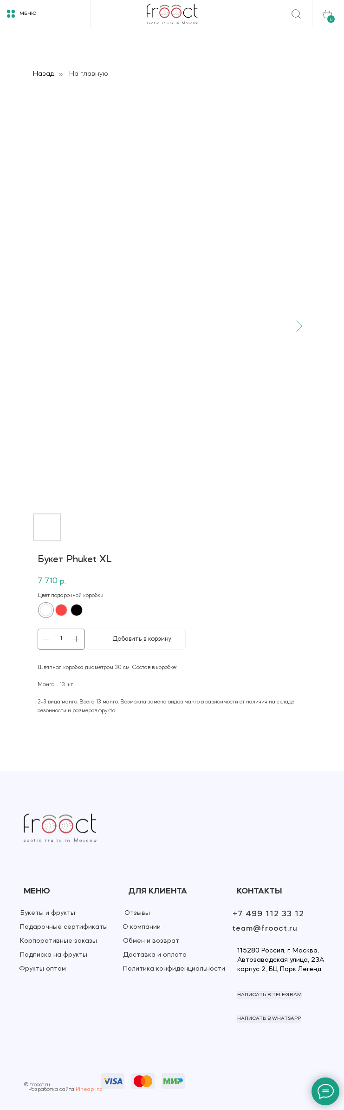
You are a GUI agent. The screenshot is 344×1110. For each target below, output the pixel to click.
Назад (43, 74)
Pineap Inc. (90, 1089)
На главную (88, 74)
